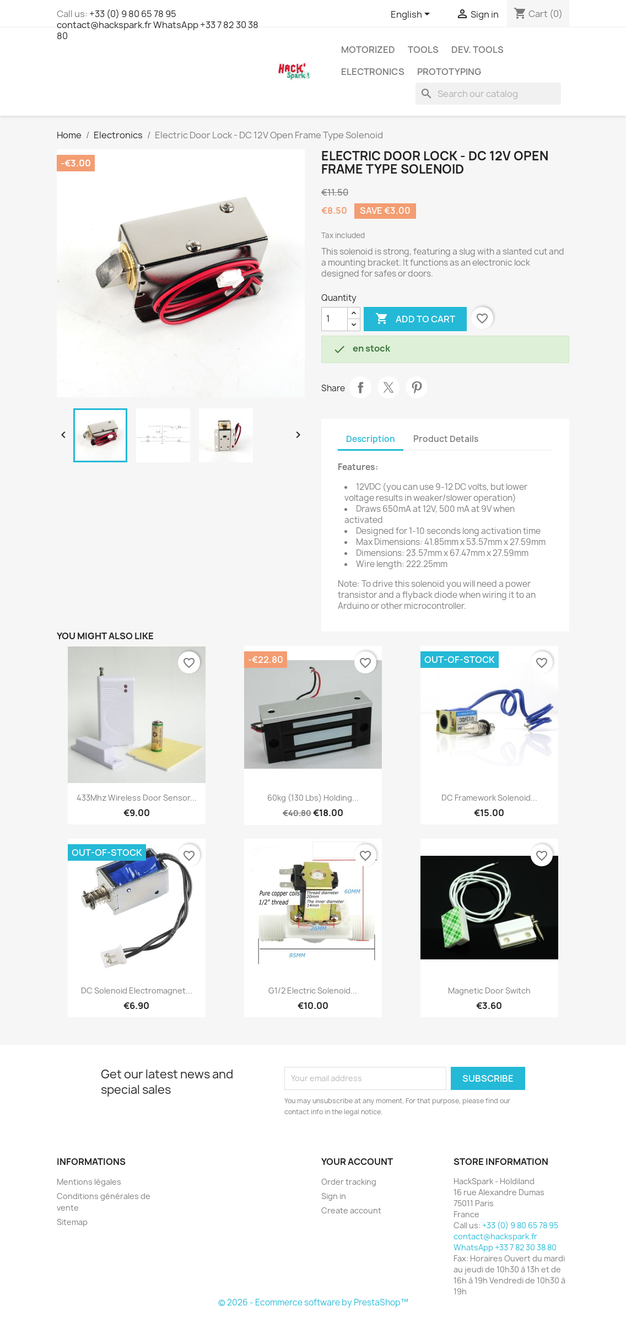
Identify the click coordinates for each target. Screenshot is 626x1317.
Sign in (333, 1196)
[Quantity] (334, 319)
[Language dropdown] (412, 14)
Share (360, 387)
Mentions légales (89, 1181)
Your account (357, 1162)
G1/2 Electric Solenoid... (312, 990)
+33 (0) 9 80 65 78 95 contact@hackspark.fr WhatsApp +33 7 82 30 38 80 (157, 25)
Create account (351, 1210)
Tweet (388, 387)
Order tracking (348, 1181)
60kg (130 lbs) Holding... (313, 797)
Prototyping (449, 72)
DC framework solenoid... (489, 797)
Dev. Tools (477, 50)
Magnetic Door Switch (489, 990)
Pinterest (417, 387)
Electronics (372, 72)
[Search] (488, 94)
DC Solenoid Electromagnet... (136, 990)
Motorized (368, 50)
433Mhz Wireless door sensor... (137, 797)
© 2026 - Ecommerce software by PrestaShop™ (313, 1302)
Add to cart (415, 319)
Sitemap (72, 1222)
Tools (423, 50)
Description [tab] (370, 439)
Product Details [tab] (445, 439)
